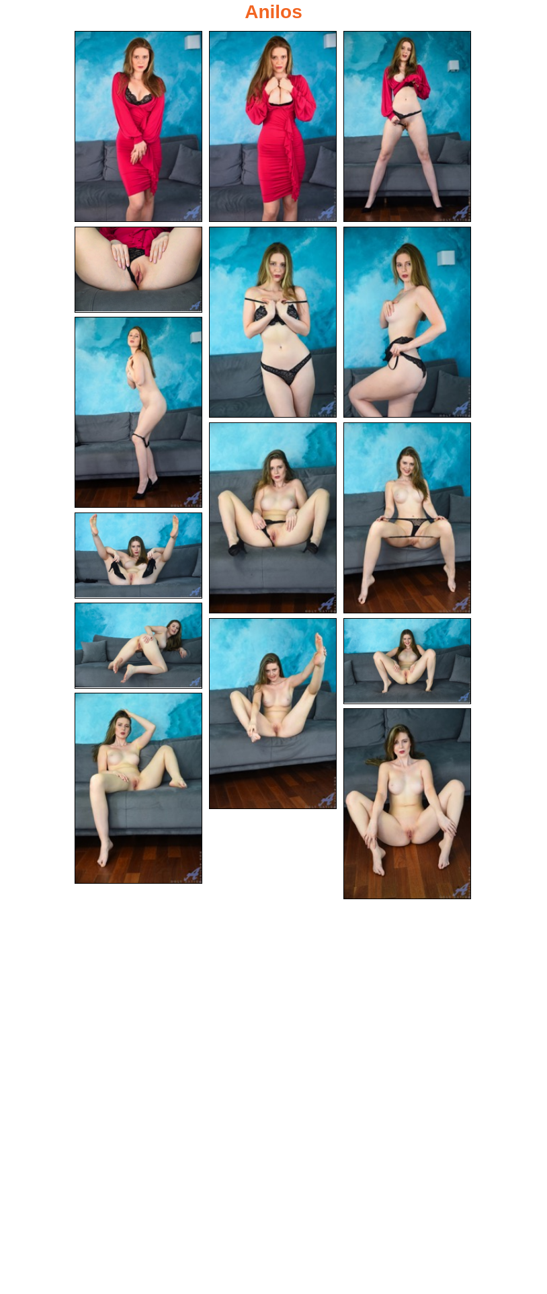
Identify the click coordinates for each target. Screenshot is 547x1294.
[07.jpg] (138, 412)
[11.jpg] (138, 646)
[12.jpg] (273, 713)
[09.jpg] (407, 517)
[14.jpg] (138, 788)
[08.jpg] (273, 517)
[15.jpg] (407, 803)
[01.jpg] (138, 126)
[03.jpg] (407, 126)
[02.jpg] (273, 126)
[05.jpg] (273, 322)
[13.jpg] (407, 661)
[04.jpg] (138, 270)
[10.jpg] (138, 555)
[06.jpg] (407, 322)
